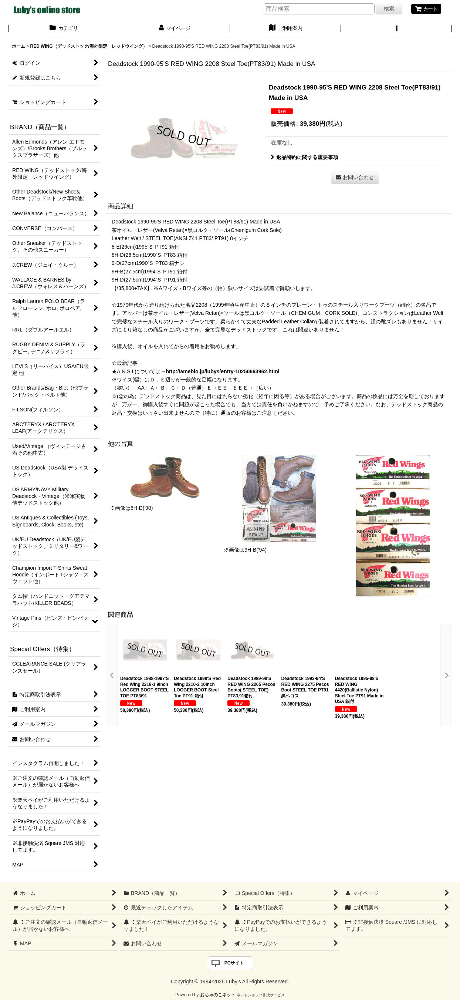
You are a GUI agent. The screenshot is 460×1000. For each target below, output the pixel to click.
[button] (396, 29)
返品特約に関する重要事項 (304, 157)
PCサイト (234, 963)
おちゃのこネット (218, 994)
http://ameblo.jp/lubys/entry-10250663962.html (222, 371)
